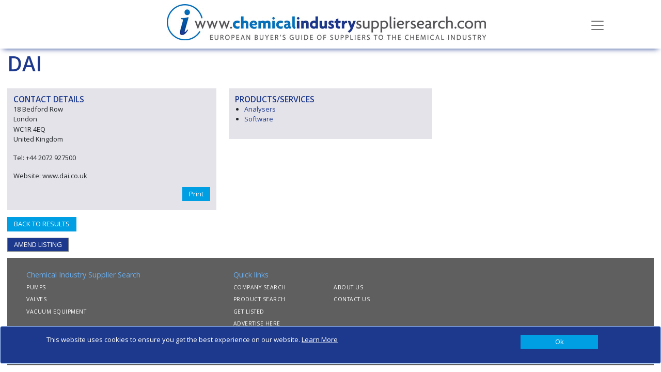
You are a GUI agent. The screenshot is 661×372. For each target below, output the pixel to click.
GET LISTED (248, 311)
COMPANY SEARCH (259, 287)
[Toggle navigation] (597, 24)
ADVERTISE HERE (256, 323)
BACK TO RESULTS (42, 223)
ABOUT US (348, 287)
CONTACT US (352, 299)
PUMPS (36, 287)
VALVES (36, 299)
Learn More (320, 339)
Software (258, 118)
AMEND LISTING (38, 244)
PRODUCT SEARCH (259, 299)
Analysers (260, 109)
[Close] (559, 342)
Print (196, 193)
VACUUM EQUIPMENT (56, 311)
